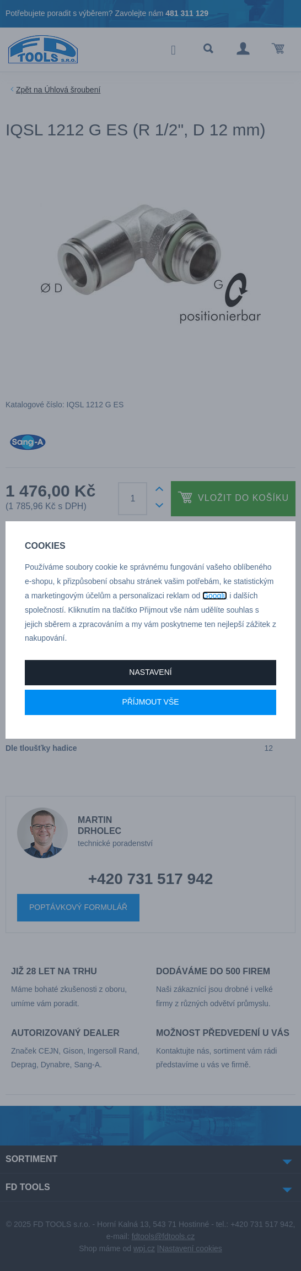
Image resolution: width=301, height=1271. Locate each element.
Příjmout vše (150, 701)
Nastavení (150, 672)
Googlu (214, 595)
